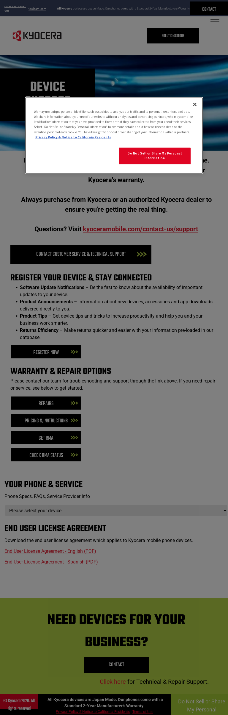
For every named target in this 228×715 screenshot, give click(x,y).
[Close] (194, 104)
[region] (114, 135)
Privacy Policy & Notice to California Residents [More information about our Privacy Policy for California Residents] (73, 137)
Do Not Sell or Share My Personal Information (155, 155)
